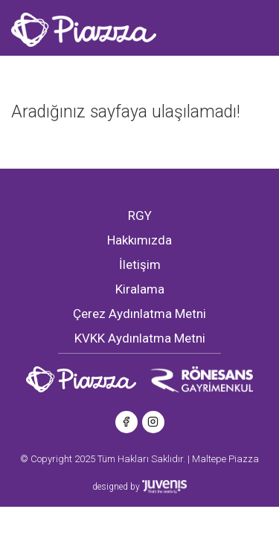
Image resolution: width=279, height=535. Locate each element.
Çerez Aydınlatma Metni (139, 313)
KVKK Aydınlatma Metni (139, 338)
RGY (140, 215)
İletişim (140, 264)
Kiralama (139, 289)
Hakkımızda (139, 240)
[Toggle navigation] (105, 70)
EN (73, 70)
